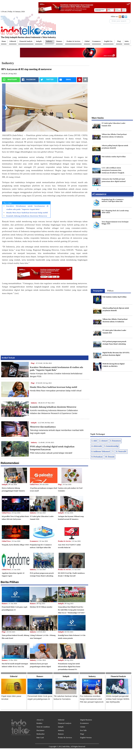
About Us (40, 720)
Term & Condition (43, 727)
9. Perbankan (96, 457)
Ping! (33, 363)
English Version (85, 737)
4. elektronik (96, 446)
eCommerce (99, 194)
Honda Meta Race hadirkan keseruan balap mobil (27, 213)
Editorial (61, 720)
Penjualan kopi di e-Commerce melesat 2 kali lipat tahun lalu (113, 200)
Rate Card (40, 737)
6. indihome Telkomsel (100, 451)
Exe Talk (83, 730)
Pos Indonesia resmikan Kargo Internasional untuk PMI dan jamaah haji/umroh (91, 699)
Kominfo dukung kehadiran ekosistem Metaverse (26, 216)
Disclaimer (40, 730)
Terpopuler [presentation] (98, 291)
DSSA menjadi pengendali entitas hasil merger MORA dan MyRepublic (117, 699)
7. (113, 451)
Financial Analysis (64, 723)
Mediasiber (40, 734)
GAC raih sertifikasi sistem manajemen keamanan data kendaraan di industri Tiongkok (113, 170)
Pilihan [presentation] (110, 291)
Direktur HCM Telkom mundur (41, 607)
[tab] (98, 291)
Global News (34, 484)
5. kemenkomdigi (111, 446)
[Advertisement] (26, 324)
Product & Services (65, 737)
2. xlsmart (103, 441)
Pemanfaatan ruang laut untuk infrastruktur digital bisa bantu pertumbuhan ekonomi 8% (69, 666)
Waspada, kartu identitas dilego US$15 (15, 545)
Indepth (4, 484)
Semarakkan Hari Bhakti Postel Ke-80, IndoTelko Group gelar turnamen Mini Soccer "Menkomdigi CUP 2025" (71, 610)
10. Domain (109, 457)
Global (82, 727)
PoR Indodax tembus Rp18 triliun (114, 157)
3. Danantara (115, 441)
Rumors (4, 603)
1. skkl (94, 441)
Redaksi (39, 723)
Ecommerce (34, 541)
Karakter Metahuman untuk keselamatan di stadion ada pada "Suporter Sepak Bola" (27, 207)
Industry (34, 442)
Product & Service (64, 541)
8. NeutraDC (121, 451)
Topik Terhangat (97, 434)
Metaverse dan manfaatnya (43, 427)
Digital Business (86, 720)
